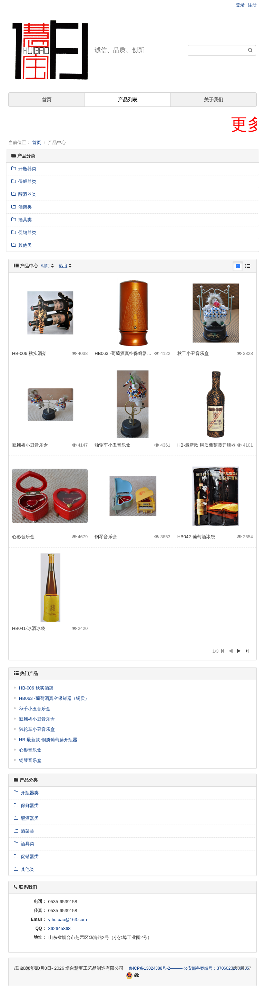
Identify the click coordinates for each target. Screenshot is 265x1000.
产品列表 (127, 99)
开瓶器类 (23, 168)
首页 (46, 99)
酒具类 (21, 219)
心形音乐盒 (23, 536)
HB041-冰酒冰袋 (28, 628)
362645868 (59, 928)
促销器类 (23, 232)
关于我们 (213, 99)
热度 (63, 265)
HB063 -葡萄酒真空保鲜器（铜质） (130, 353)
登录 (240, 5)
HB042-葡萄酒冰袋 (196, 536)
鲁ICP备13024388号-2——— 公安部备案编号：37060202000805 (189, 968)
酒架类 (21, 207)
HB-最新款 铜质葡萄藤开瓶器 (206, 445)
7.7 (241, 969)
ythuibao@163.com (67, 919)
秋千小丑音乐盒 (193, 353)
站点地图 (26, 968)
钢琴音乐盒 (106, 536)
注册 (252, 5)
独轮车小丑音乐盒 (112, 445)
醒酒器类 (23, 194)
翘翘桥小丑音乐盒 (30, 445)
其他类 (21, 245)
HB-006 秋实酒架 (29, 353)
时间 (45, 265)
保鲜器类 (23, 181)
